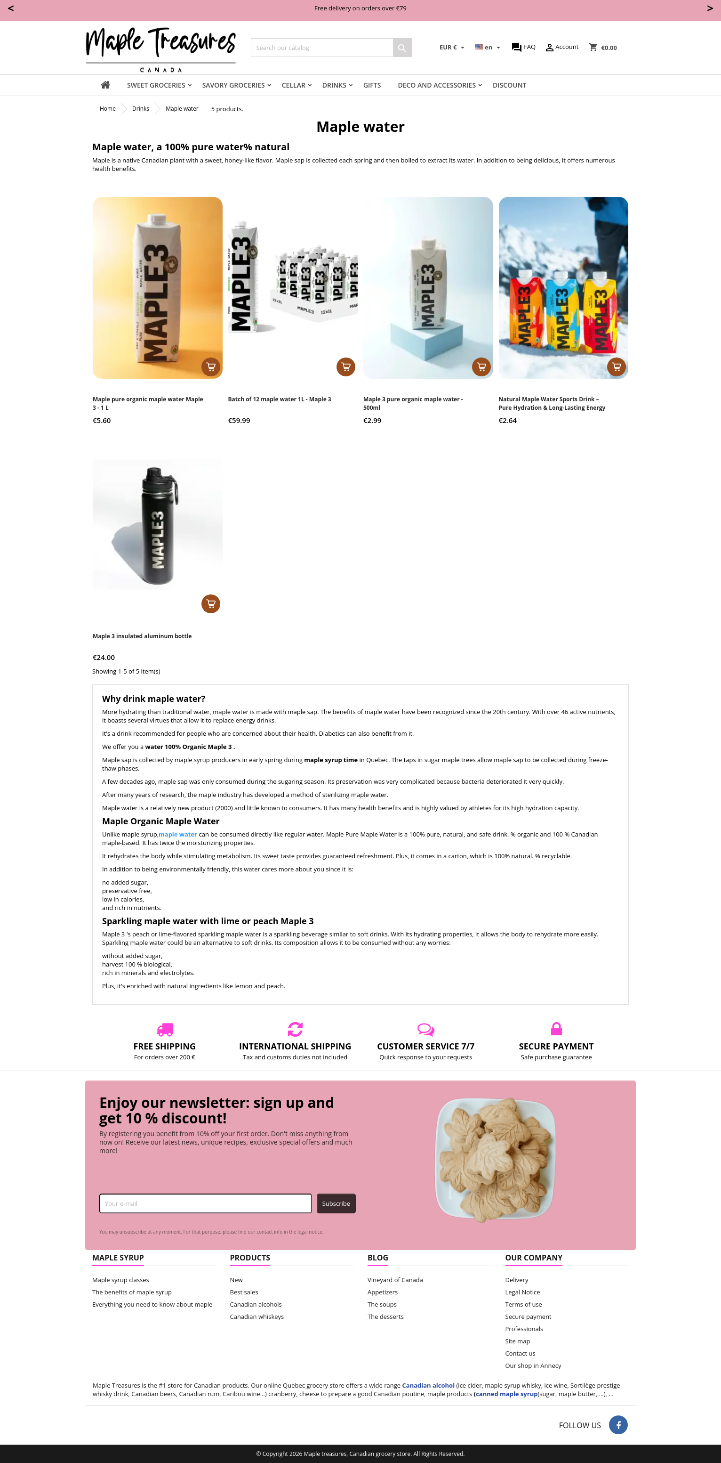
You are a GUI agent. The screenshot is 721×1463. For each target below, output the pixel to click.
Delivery (517, 1280)
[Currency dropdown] (453, 47)
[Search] (331, 47)
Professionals (524, 1329)
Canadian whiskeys (257, 1316)
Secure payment (528, 1316)
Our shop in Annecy (533, 1365)
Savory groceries (233, 85)
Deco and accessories (437, 85)
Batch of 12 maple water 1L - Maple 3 (279, 399)
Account (561, 47)
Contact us (520, 1353)
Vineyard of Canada (395, 1280)
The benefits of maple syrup (132, 1292)
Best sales (244, 1292)
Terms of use (523, 1304)
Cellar (293, 85)
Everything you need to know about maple (152, 1304)
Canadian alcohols (256, 1304)
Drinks (334, 85)
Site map (517, 1341)
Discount (509, 85)
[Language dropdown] (489, 47)
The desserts (386, 1316)
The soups (382, 1304)
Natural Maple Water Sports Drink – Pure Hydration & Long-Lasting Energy (552, 403)
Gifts (372, 85)
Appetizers (383, 1292)
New (236, 1280)
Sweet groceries (156, 85)
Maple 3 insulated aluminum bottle (142, 636)
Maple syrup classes (120, 1280)
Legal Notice (522, 1292)
